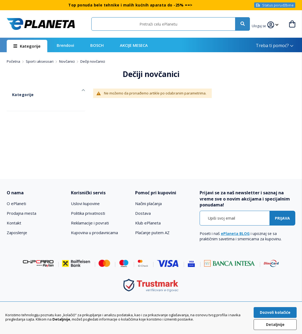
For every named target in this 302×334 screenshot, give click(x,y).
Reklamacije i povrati (90, 223)
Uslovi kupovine (85, 203)
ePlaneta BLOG (235, 233)
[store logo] (41, 24)
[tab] (36, 193)
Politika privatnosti (88, 213)
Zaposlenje (17, 232)
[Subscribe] (282, 218)
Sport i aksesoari (40, 61)
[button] (262, 25)
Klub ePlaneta (148, 223)
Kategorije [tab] (16, 89)
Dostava (143, 213)
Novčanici (67, 61)
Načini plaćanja (148, 203)
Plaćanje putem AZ (152, 232)
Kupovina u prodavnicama (94, 232)
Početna (14, 61)
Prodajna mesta (21, 213)
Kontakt (14, 223)
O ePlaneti (16, 203)
